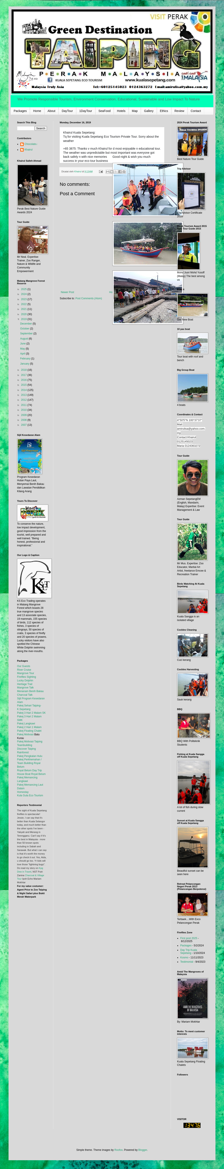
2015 (24, 384)
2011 (24, 405)
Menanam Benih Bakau (30, 691)
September (26, 333)
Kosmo (184, 957)
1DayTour (85, 111)
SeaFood (105, 111)
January (25, 363)
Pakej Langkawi (26, 723)
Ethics (164, 111)
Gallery (148, 111)
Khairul (28, 149)
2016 (24, 379)
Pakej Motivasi (25, 734)
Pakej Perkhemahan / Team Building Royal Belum (29, 763)
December (26, 323)
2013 (24, 394)
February (25, 358)
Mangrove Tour (25, 673)
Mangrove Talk (25, 687)
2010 (24, 409)
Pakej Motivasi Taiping (29, 741)
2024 (24, 294)
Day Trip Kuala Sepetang (188, 952)
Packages (20, 111)
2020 (24, 314)
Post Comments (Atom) (88, 298)
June (23, 343)
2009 (24, 415)
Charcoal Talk (24, 694)
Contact (196, 111)
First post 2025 (188, 938)
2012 (24, 399)
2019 (24, 319)
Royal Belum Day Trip (29, 770)
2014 (24, 390)
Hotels (121, 111)
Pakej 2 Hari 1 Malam (29, 727)
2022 (24, 304)
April (23, 353)
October (25, 328)
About (51, 111)
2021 (24, 309)
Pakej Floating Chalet (29, 730)
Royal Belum (38, 774)
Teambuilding (24, 745)
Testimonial (186, 961)
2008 (24, 419)
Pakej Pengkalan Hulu (29, 756)
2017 (24, 375)
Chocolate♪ (31, 144)
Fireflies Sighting (26, 676)
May (23, 348)
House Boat (24, 774)
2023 (24, 299)
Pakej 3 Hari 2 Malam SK (31, 712)
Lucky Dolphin (25, 680)
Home (37, 111)
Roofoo (118, 1149)
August (24, 338)
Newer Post (67, 292)
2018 (24, 369)
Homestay (23, 792)
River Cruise (24, 669)
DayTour (67, 111)
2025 (24, 289)
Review (179, 111)
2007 (24, 424)
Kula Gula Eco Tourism (30, 795)
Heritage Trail (24, 684)
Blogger (142, 1149)
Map (135, 111)
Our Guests (23, 666)
